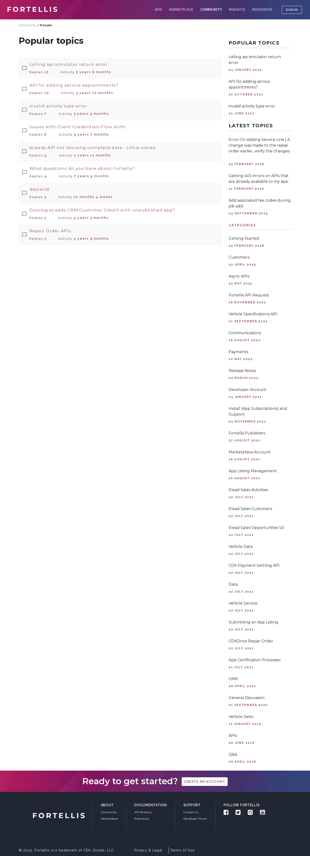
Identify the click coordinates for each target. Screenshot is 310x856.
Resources (262, 9)
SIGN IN (292, 9)
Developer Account (247, 389)
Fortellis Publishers (247, 433)
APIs (158, 9)
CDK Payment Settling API (254, 565)
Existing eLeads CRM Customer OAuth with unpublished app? (102, 210)
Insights (237, 9)
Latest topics (251, 125)
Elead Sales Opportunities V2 (256, 527)
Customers (239, 257)
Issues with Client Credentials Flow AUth (77, 126)
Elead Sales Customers (250, 508)
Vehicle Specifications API (253, 314)
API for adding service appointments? (74, 85)
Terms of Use (182, 850)
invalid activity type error (58, 106)
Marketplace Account (250, 452)
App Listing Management (253, 471)
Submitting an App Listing (253, 622)
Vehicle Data (241, 546)
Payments (238, 352)
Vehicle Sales (241, 716)
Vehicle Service (243, 603)
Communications (245, 333)
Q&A (233, 754)
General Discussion (247, 697)
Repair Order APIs (50, 230)
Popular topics (254, 43)
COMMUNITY (211, 9)
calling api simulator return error (68, 64)
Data (233, 584)
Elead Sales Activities (248, 490)
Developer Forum (195, 818)
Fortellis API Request (249, 295)
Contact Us (190, 812)
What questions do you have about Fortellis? (82, 168)
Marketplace (181, 9)
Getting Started (244, 238)
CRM (233, 679)
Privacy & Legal (148, 850)
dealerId (39, 189)
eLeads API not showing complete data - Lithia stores (92, 147)
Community (28, 25)
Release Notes (242, 370)
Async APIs (239, 276)
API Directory (143, 812)
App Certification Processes (255, 660)
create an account (204, 782)
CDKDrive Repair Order (251, 641)
